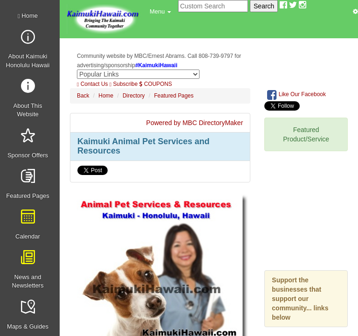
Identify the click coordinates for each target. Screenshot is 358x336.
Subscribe (124, 84)
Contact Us (92, 84)
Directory (134, 95)
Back (83, 95)
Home (28, 15)
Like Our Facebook (296, 94)
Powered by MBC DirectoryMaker (194, 122)
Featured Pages (174, 95)
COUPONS (155, 84)
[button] (160, 11)
